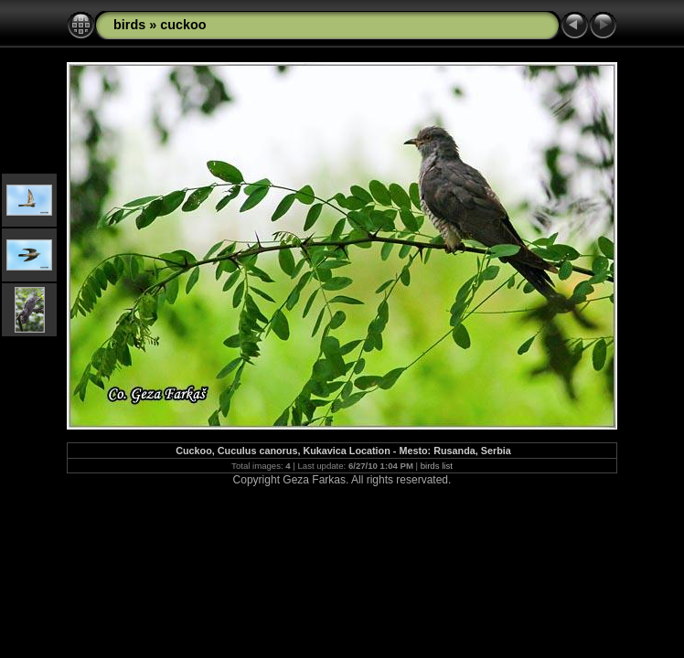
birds (129, 24)
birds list (437, 466)
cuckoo (183, 24)
